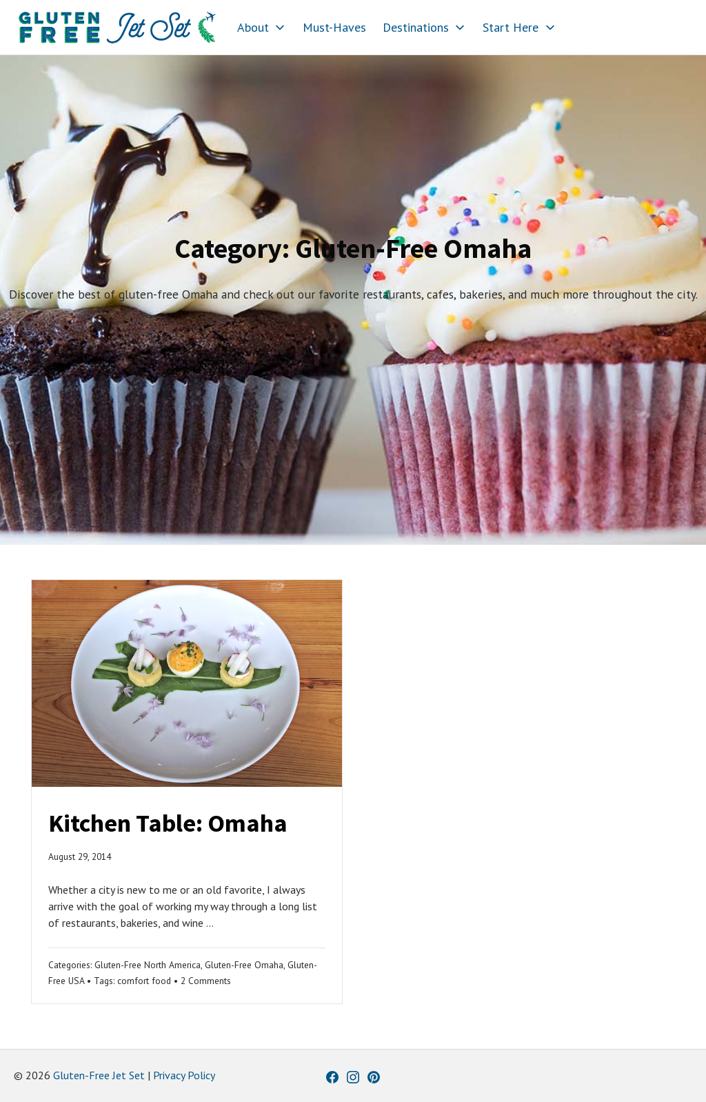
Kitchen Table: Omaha (168, 823)
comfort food (144, 980)
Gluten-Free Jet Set (99, 1075)
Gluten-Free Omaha (244, 965)
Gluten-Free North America (147, 965)
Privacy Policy (184, 1075)
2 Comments (206, 980)
